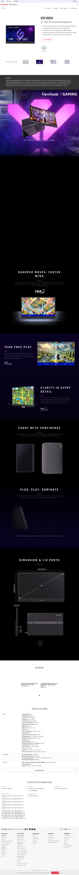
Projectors (3, 839)
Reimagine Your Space (21, 865)
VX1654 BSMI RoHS (33, 795)
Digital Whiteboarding (21, 853)
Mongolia (67, 829)
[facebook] (30, 829)
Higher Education (20, 839)
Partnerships (66, 847)
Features (48, 8)
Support (74, 1)
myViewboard (4, 849)
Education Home (20, 837)
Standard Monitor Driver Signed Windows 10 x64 (13, 796)
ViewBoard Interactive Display (7, 841)
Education (8, 1)
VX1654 (3, 8)
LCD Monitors (4, 837)
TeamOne (3, 855)
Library (34, 835)
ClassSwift (3, 853)
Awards (65, 840)
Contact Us (50, 835)
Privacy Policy (34, 870)
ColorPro (19, 860)
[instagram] (28, 829)
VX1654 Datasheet (7, 788)
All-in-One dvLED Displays (6, 842)
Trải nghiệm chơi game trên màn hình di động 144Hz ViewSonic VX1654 (48, 685)
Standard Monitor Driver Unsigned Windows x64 (14, 818)
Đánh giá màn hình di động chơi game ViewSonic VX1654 (29, 684)
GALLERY (44, 48)
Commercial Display (5, 844)
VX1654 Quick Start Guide (61, 788)
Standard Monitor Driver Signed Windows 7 (13, 810)
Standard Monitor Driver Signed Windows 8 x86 (14, 815)
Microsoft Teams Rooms (21, 855)
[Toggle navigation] (77, 4)
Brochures (35, 840)
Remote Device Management (22, 851)
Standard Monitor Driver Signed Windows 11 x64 (13, 808)
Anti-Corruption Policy (68, 845)
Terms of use (39, 870)
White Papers (35, 842)
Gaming (18, 862)
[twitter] (35, 829)
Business (16, 1)
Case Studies (35, 837)
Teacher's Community (21, 841)
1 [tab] (39, 695)
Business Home (20, 844)
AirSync (2, 856)
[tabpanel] (30, 682)
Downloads (73, 8)
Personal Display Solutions (22, 863)
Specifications (64, 8)
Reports (34, 844)
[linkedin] (26, 829)
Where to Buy (66, 844)
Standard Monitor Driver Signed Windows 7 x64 (14, 812)
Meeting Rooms (20, 846)
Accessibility (44, 870)
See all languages (33, 790)
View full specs (39, 770)
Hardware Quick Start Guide (53, 840)
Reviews (55, 8)
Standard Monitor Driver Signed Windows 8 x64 (14, 813)
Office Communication (21, 849)
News (65, 842)
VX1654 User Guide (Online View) (36, 788)
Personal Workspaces (21, 848)
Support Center (51, 837)
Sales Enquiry (47, 39)
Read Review (24, 686)
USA (54, 872)
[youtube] (32, 829)
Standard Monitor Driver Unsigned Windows (13, 816)
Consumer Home (20, 858)
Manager (3, 851)
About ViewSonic (67, 835)
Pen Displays (3, 846)
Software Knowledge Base (53, 842)
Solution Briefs (35, 839)
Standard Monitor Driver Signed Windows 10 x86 (13, 802)
